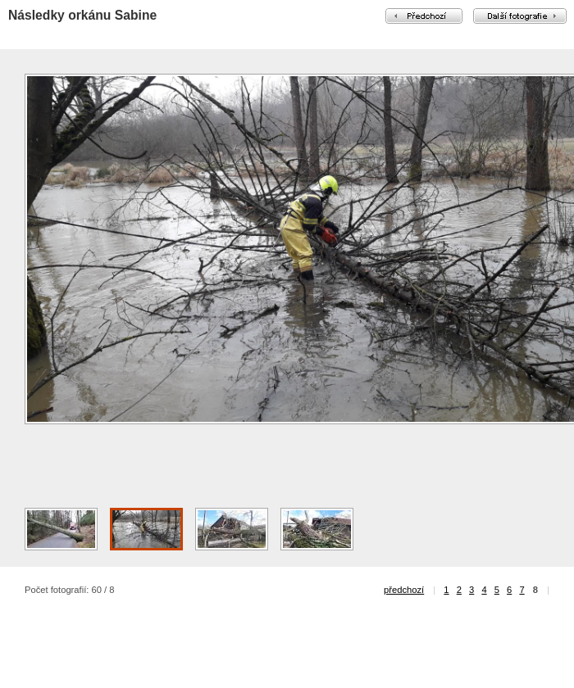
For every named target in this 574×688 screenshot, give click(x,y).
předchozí (404, 590)
